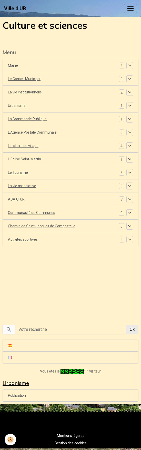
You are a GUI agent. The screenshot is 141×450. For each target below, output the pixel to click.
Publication (17, 395)
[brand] (15, 8)
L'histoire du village (23, 146)
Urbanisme (17, 105)
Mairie (13, 65)
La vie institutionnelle (25, 92)
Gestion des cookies (71, 443)
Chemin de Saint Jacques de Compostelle (41, 226)
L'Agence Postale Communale (32, 132)
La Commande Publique (27, 119)
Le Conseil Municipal (24, 79)
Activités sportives (23, 239)
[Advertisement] (70, 283)
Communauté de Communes (31, 213)
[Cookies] (10, 439)
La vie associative (22, 186)
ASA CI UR (16, 199)
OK (132, 329)
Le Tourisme (18, 172)
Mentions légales (70, 436)
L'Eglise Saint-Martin (24, 159)
